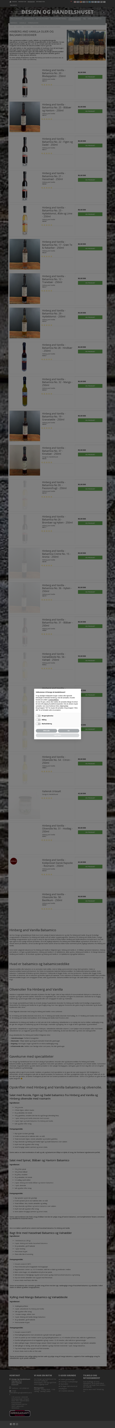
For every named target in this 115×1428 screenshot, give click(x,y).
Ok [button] (69, 731)
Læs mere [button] (57, 735)
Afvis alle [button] (46, 731)
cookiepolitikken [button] (53, 700)
